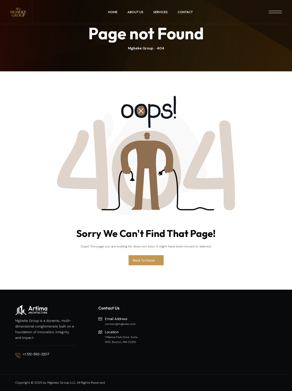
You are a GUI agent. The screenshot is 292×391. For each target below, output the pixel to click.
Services (160, 12)
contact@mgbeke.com (120, 324)
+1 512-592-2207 (36, 354)
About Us (135, 12)
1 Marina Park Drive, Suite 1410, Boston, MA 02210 (121, 339)
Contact (185, 12)
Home (112, 12)
